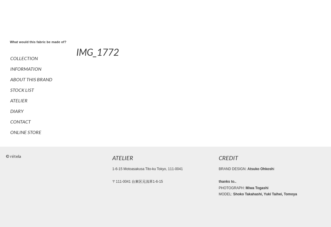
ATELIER (19, 100)
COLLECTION (24, 58)
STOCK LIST (22, 90)
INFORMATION (25, 69)
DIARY (16, 111)
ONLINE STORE (25, 132)
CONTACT (20, 121)
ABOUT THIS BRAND (31, 79)
